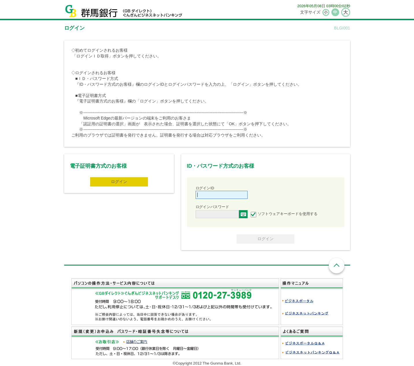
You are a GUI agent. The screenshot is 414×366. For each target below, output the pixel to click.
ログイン (119, 181)
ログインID (205, 188)
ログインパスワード (212, 207)
